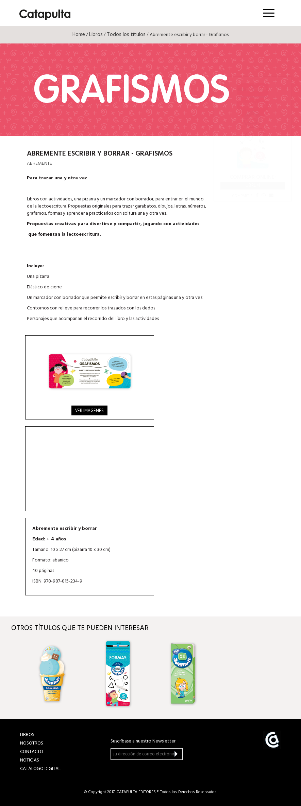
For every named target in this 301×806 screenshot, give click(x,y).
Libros (96, 35)
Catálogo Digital (40, 769)
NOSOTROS (31, 743)
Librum (253, 185)
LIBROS (27, 735)
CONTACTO (31, 752)
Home (78, 35)
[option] (53, 674)
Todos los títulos (126, 35)
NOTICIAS (29, 760)
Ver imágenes (89, 410)
